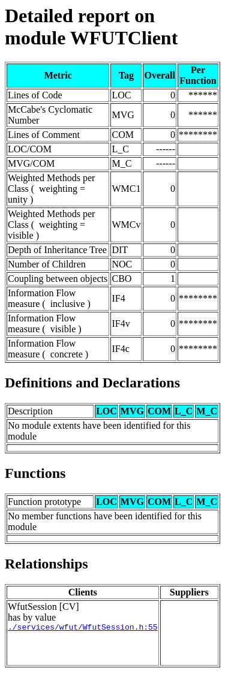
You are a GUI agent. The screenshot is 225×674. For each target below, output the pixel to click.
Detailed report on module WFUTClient (91, 27)
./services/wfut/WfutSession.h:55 (83, 628)
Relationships (46, 563)
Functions (35, 473)
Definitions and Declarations (92, 382)
